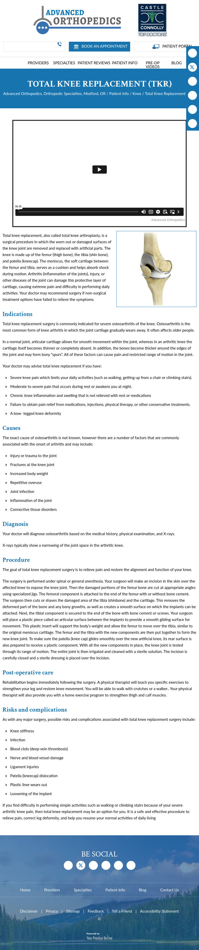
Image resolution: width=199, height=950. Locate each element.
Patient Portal (172, 46)
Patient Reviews (94, 62)
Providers (38, 62)
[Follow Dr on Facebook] (192, 53)
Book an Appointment (101, 46)
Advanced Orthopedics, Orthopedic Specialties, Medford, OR (54, 93)
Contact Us (169, 890)
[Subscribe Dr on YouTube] (192, 81)
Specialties (64, 62)
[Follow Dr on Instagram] (192, 95)
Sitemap (73, 911)
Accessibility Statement (159, 911)
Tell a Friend (122, 911)
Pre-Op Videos (153, 64)
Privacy (52, 911)
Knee (137, 93)
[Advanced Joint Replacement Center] (76, 20)
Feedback (96, 911)
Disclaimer (29, 911)
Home (19, 63)
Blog (176, 62)
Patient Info (125, 62)
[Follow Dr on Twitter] (192, 67)
